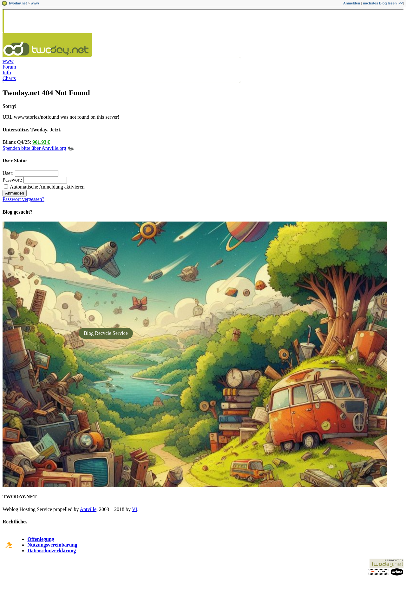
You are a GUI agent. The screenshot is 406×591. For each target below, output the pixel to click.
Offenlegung (40, 539)
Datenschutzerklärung (51, 550)
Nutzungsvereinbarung (52, 545)
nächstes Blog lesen (379, 3)
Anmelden (351, 3)
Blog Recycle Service (106, 333)
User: (8, 173)
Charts (9, 78)
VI (134, 509)
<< (401, 3)
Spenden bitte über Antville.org (34, 148)
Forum (9, 67)
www (35, 3)
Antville (88, 509)
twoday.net (18, 3)
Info (7, 72)
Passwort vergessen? (23, 199)
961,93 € (41, 142)
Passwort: (12, 180)
